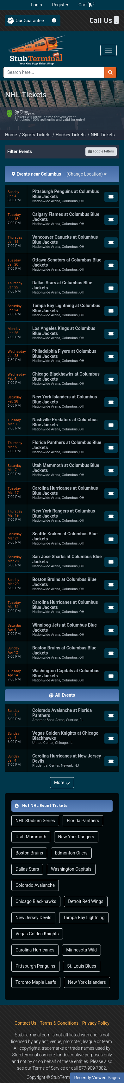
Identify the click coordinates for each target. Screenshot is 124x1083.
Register (60, 4)
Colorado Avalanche (35, 872)
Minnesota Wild (81, 936)
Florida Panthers (83, 807)
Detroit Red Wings (85, 888)
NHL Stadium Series (35, 807)
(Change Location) (86, 161)
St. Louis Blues (81, 953)
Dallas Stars (27, 856)
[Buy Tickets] (111, 184)
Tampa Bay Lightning (84, 904)
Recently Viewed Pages (97, 1077)
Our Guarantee (30, 20)
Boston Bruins (29, 839)
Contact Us (25, 1010)
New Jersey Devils (33, 904)
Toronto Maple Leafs (36, 969)
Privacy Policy (95, 1010)
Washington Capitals (71, 856)
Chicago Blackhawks (36, 888)
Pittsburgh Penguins (35, 953)
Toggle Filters (101, 139)
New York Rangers (76, 823)
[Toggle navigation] (108, 50)
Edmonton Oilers (71, 839)
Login (36, 4)
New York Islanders (87, 969)
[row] (62, 183)
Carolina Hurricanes (35, 936)
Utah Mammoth (31, 823)
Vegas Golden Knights (37, 920)
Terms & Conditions (59, 1010)
